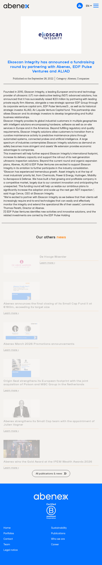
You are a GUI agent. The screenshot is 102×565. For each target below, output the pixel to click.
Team (6, 544)
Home (7, 527)
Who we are (58, 538)
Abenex (72, 78)
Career (55, 544)
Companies (83, 78)
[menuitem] (89, 6)
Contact (8, 538)
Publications (58, 533)
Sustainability (59, 527)
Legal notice (10, 550)
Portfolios (8, 533)
